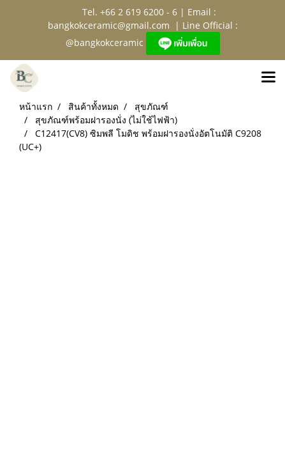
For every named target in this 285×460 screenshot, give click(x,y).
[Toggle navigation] (268, 78)
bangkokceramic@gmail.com (109, 25)
